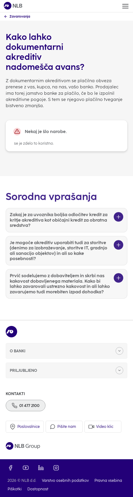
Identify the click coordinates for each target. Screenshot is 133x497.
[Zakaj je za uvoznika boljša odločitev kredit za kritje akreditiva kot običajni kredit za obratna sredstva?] (66, 227)
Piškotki (15, 489)
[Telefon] (25, 405)
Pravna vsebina (108, 480)
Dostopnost (37, 489)
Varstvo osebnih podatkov (65, 480)
